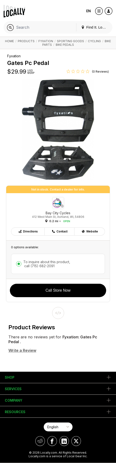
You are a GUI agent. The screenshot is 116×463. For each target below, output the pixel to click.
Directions (28, 231)
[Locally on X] (76, 441)
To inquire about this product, (46, 264)
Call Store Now (58, 290)
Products (26, 41)
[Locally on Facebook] (52, 441)
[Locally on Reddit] (40, 441)
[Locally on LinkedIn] (64, 441)
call (39, 266)
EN (88, 11)
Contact (59, 231)
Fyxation (45, 41)
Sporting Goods (70, 41)
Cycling (94, 41)
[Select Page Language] (58, 426)
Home (9, 41)
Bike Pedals (65, 44)
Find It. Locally (95, 27)
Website (89, 231)
